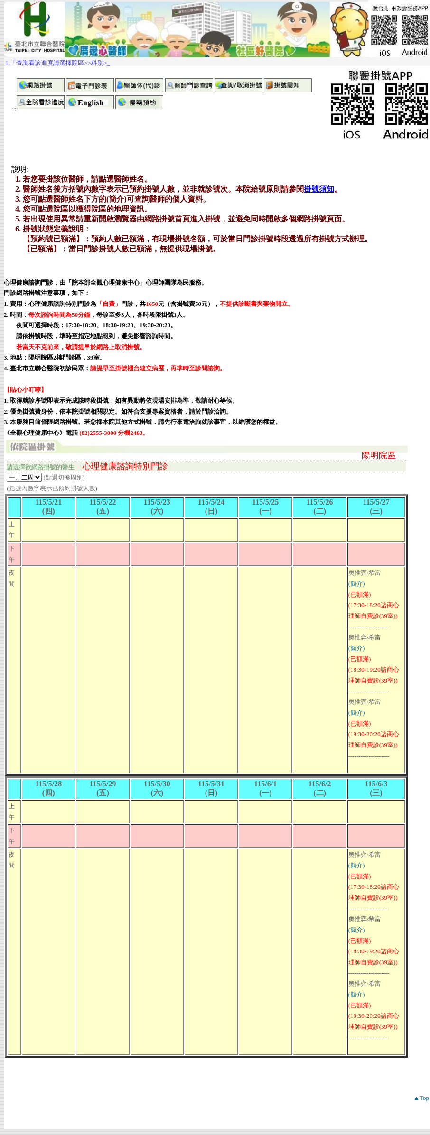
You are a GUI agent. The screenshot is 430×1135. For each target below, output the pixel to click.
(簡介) (356, 583)
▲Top (421, 1097)
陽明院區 (379, 455)
